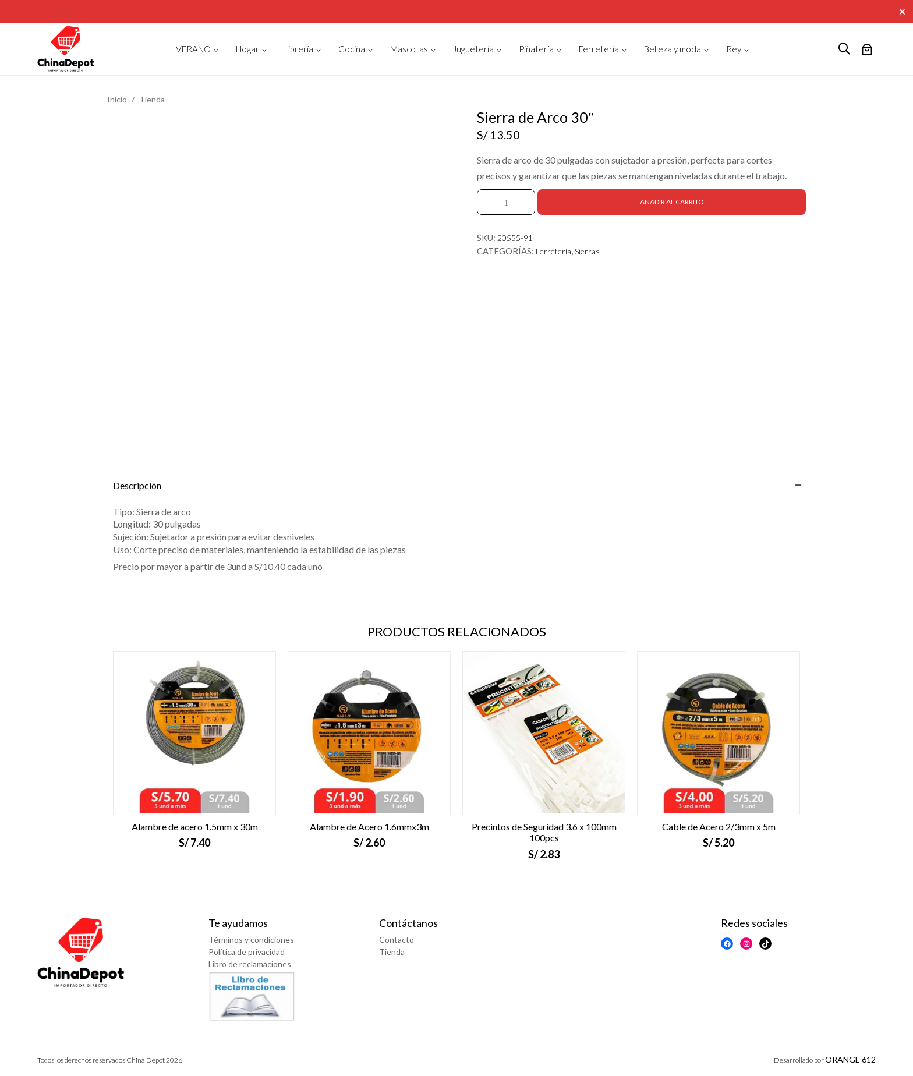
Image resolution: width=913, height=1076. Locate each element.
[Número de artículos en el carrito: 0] (867, 50)
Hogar (247, 49)
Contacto (396, 939)
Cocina (351, 49)
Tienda (152, 99)
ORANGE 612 (850, 1059)
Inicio (117, 99)
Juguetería (473, 49)
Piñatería (536, 49)
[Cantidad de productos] (506, 202)
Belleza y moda (672, 49)
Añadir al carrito (672, 201)
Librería (298, 49)
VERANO (193, 49)
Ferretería (599, 49)
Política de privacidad (246, 952)
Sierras (587, 251)
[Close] (903, 10)
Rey (733, 49)
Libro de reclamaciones (249, 964)
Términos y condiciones (251, 939)
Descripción (137, 485)
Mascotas (409, 49)
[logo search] (844, 49)
